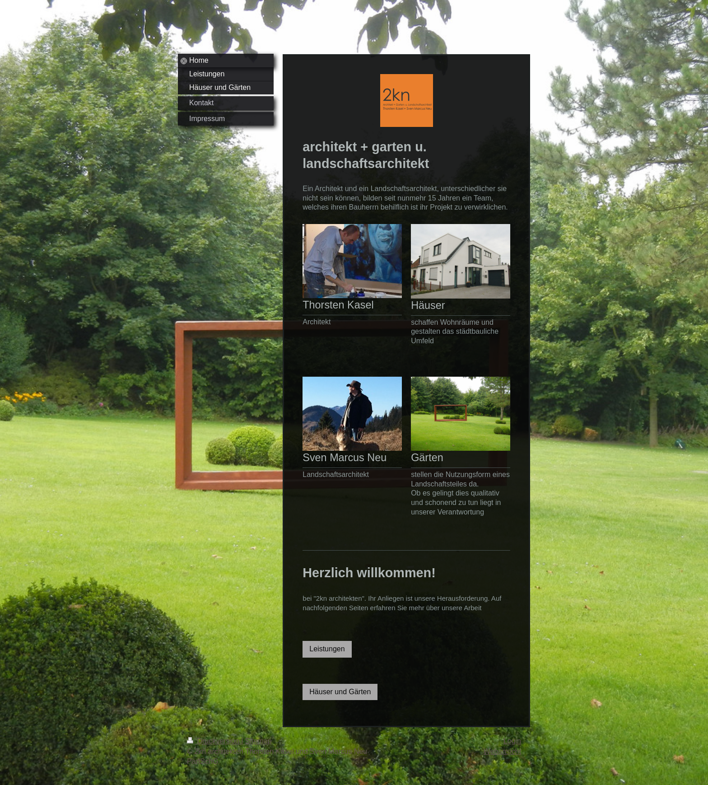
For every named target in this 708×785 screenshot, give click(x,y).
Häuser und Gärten (340, 692)
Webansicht (502, 751)
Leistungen (327, 649)
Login (512, 741)
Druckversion (214, 741)
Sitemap (258, 741)
